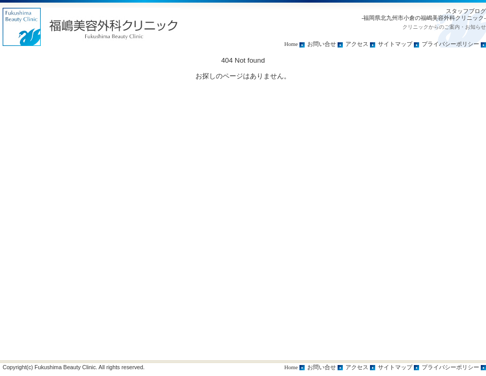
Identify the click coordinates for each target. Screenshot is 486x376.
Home (291, 44)
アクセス (356, 44)
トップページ (91, 27)
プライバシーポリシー (450, 44)
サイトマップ (395, 44)
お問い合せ (321, 44)
